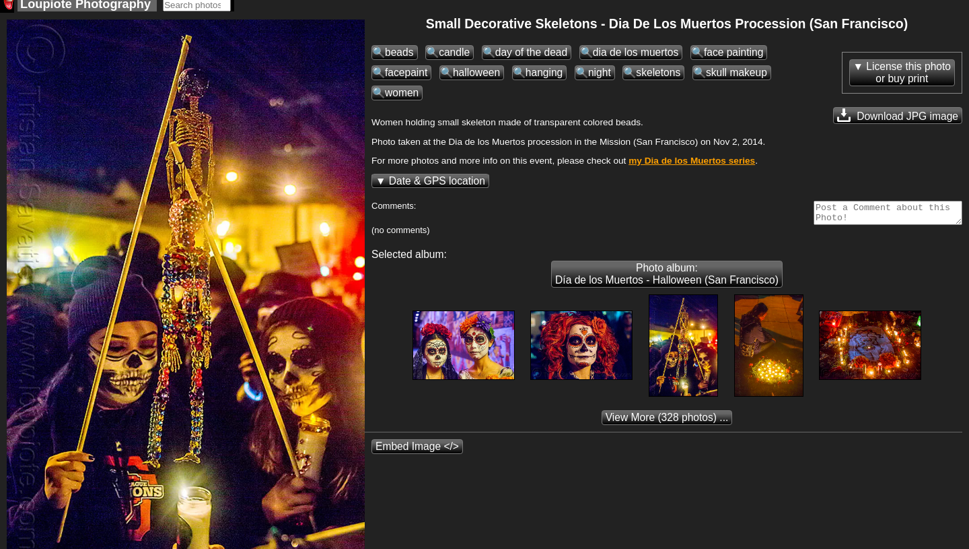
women (402, 96)
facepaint (406, 76)
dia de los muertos (635, 56)
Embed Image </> (417, 454)
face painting (733, 56)
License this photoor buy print (908, 76)
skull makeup (736, 76)
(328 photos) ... (667, 425)
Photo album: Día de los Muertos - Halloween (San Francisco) (667, 282)
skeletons (658, 76)
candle (454, 56)
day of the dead (531, 56)
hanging (544, 76)
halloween (476, 76)
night (599, 76)
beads (399, 56)
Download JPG (897, 119)
